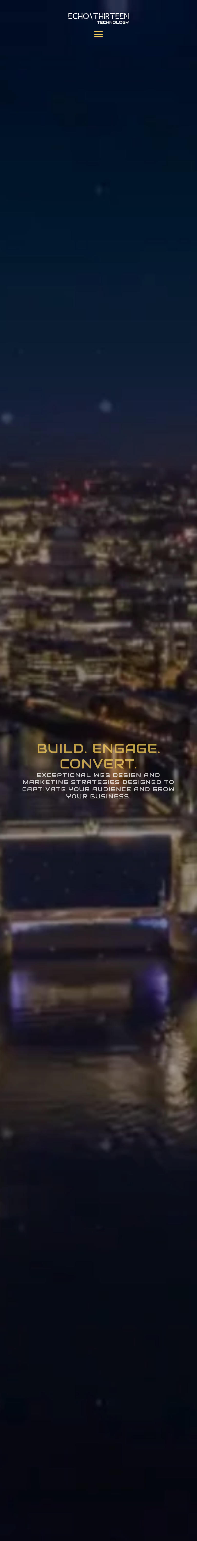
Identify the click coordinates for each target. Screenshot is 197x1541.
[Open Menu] (98, 34)
